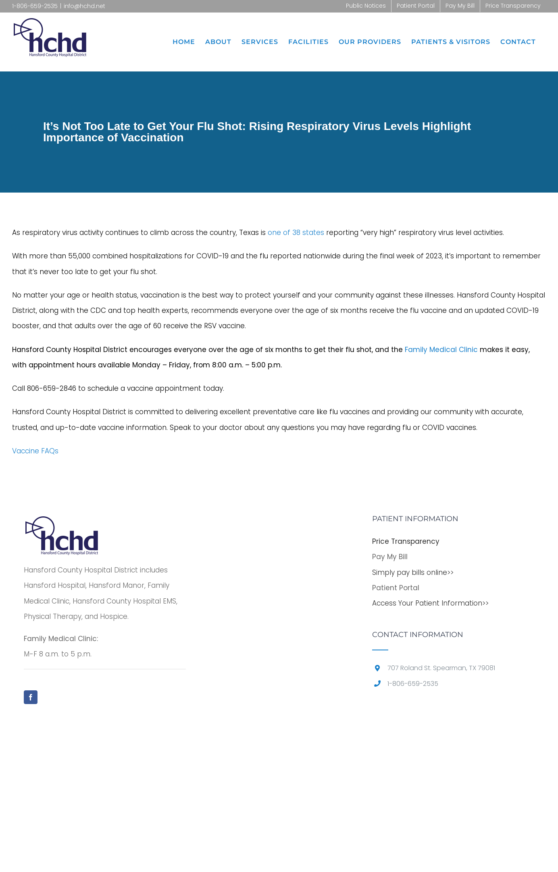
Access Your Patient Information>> (430, 603)
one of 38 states (296, 232)
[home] (62, 523)
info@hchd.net (84, 6)
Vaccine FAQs (35, 451)
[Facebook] (30, 697)
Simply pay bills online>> (413, 572)
